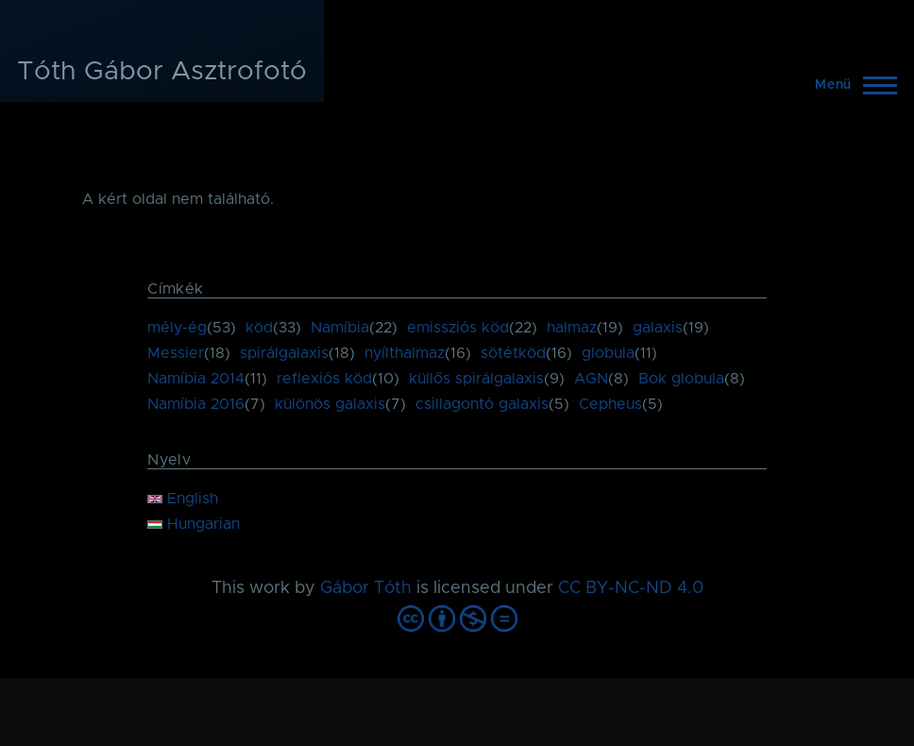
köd (259, 327)
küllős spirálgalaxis (476, 378)
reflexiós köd (324, 378)
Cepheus (610, 404)
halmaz (572, 327)
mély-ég (177, 327)
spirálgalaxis (284, 353)
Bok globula (681, 378)
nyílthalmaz (404, 353)
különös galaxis (330, 404)
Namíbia (340, 327)
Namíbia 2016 (196, 404)
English (182, 498)
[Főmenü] (850, 85)
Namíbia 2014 (196, 378)
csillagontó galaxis (482, 404)
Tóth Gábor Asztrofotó (162, 72)
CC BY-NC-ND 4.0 (630, 588)
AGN (591, 378)
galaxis (658, 327)
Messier (175, 353)
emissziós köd (458, 327)
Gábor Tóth (366, 588)
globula (608, 353)
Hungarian (193, 524)
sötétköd (513, 353)
